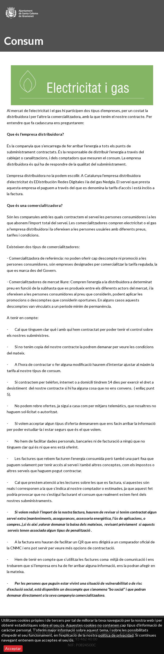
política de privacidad (116, 635)
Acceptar (13, 648)
